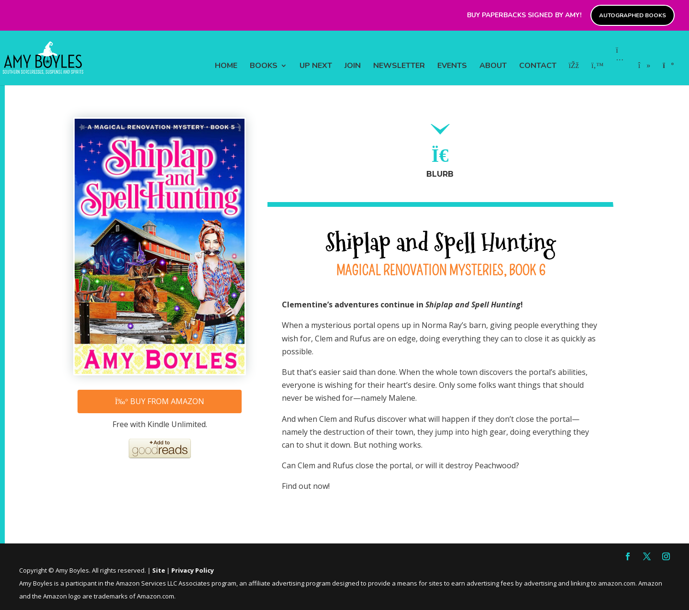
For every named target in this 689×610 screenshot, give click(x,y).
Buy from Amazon (159, 401)
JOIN (352, 66)
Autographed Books (632, 15)
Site (158, 570)
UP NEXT (316, 66)
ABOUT (493, 66)
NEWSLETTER (399, 66)
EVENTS (452, 66)
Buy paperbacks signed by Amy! (524, 15)
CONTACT (537, 66)
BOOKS (264, 66)
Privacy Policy (192, 570)
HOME (226, 66)
